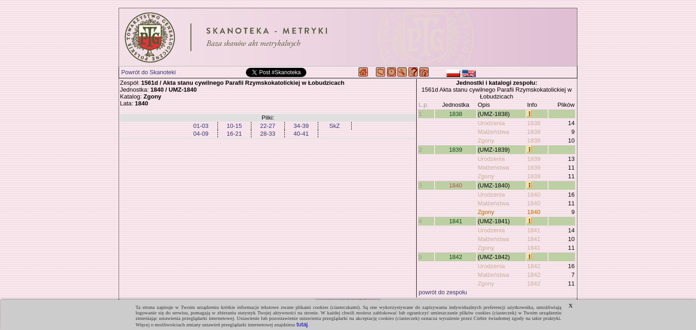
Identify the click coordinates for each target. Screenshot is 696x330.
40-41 (301, 133)
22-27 (267, 125)
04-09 (200, 133)
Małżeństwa (493, 131)
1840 (455, 185)
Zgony (486, 140)
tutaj (302, 324)
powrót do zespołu (443, 292)
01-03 (200, 125)
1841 (455, 221)
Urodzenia (491, 123)
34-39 (301, 125)
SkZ (334, 125)
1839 (455, 149)
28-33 (267, 133)
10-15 (234, 125)
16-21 (234, 133)
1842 (455, 256)
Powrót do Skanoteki (148, 72)
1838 (455, 113)
